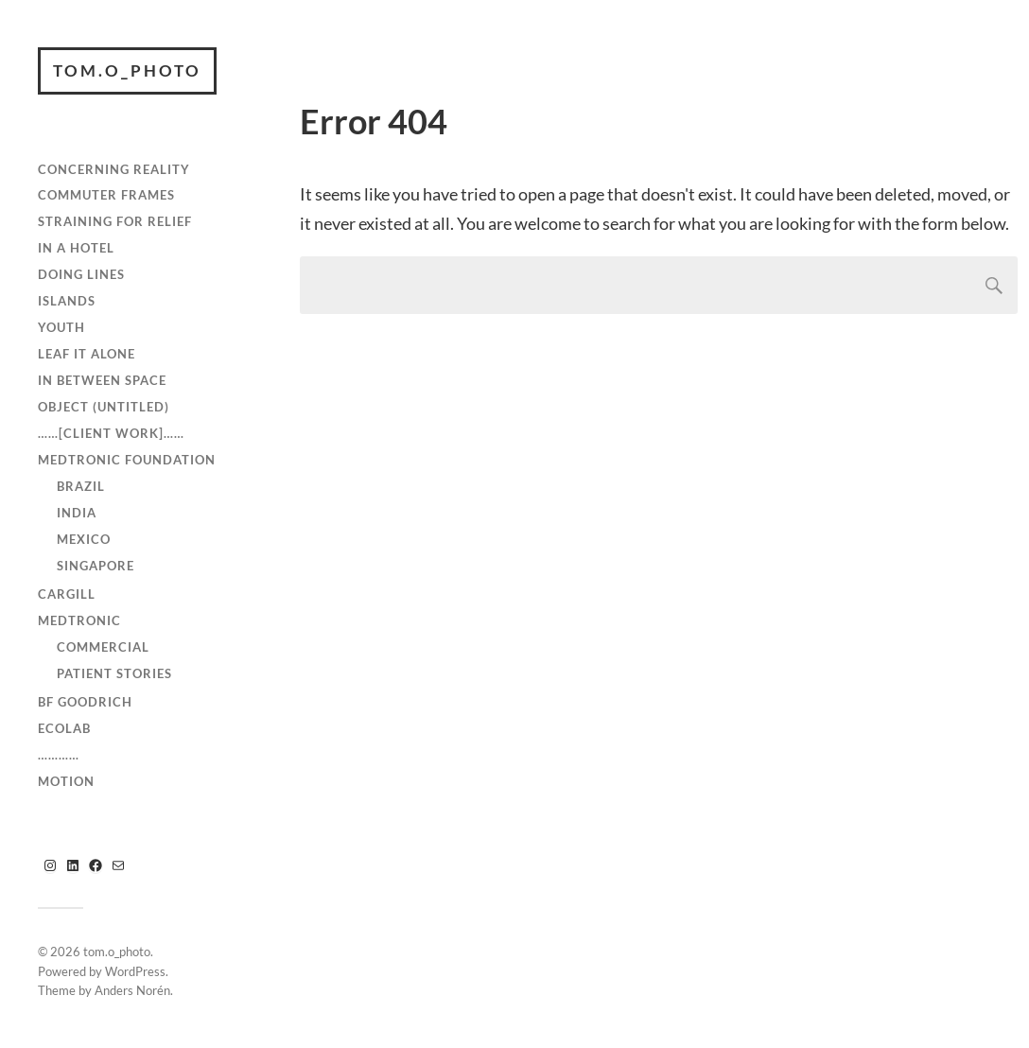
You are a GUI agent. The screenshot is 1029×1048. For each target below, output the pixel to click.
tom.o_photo (127, 70)
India (76, 512)
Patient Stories (114, 673)
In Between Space (102, 380)
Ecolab (64, 728)
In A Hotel (76, 247)
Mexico (84, 539)
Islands (67, 300)
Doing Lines (81, 274)
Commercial (103, 647)
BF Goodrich (85, 701)
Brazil (81, 486)
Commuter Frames (106, 194)
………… (58, 754)
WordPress (135, 971)
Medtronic (79, 620)
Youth (61, 327)
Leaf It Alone (86, 353)
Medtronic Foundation (127, 459)
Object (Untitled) (103, 406)
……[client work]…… (111, 433)
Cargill (67, 594)
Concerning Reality (114, 169)
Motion (66, 781)
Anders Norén (132, 990)
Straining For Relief (115, 221)
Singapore (95, 565)
